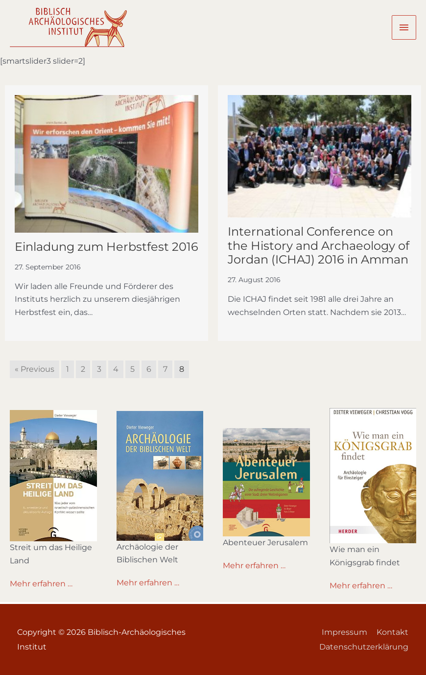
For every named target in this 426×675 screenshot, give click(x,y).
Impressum (344, 632)
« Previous (34, 369)
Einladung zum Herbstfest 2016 (106, 247)
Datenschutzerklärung (364, 646)
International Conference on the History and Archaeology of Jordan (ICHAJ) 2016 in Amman (318, 245)
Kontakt (393, 632)
